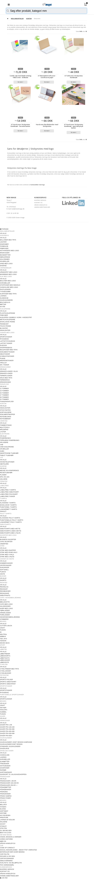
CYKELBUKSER (5, 673)
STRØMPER (4, 619)
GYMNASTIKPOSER (7, 356)
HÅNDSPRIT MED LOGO (8, 272)
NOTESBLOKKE (5, 416)
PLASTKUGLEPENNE (7, 313)
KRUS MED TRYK (6, 378)
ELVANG (3, 809)
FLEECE (3, 572)
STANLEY (3, 826)
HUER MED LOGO (6, 608)
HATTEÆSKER (5, 766)
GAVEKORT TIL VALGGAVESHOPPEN (13, 774)
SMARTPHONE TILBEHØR (9, 453)
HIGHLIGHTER (5, 330)
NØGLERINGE (5, 257)
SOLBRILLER (4, 261)
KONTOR (29, 18)
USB (1, 444)
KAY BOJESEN (5, 815)
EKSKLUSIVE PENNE (7, 322)
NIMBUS (3, 636)
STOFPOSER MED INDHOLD (10, 285)
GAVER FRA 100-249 (7, 727)
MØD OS (3, 841)
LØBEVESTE (4, 662)
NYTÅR (2, 307)
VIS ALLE (3, 233)
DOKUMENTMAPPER (7, 414)
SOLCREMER (4, 259)
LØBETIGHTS (4, 658)
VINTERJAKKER (5, 565)
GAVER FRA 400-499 (7, 731)
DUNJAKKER (4, 567)
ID (1, 632)
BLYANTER (4, 328)
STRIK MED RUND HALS (8, 552)
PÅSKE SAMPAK (6, 796)
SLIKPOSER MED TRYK (8, 294)
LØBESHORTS (5, 656)
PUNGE (2, 358)
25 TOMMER (4, 393)
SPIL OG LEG (4, 477)
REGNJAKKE (4, 593)
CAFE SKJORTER (6, 541)
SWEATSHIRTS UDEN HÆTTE (10, 531)
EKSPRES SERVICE (40, 200)
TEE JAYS (3, 639)
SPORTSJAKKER (6, 699)
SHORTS (3, 580)
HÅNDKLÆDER (5, 613)
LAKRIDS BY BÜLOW (7, 820)
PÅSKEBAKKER (5, 789)
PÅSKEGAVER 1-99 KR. (8, 781)
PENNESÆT (4, 324)
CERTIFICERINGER (7, 858)
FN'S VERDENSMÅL (7, 865)
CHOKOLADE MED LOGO (9, 287)
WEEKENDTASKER (7, 360)
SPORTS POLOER (6, 679)
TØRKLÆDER (5, 610)
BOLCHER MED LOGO (8, 281)
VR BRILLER (4, 449)
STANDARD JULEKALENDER (10, 746)
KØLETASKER (5, 354)
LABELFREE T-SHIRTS (8, 490)
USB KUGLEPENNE (7, 447)
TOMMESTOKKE (6, 425)
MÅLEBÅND (4, 429)
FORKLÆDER (5, 615)
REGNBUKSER (5, 591)
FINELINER (4, 315)
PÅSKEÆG (4, 792)
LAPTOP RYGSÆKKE (7, 341)
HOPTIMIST (4, 811)
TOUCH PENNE (5, 326)
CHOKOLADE (4, 755)
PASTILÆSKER (5, 289)
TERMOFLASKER (6, 375)
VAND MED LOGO (6, 263)
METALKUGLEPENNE (7, 319)
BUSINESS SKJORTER (8, 539)
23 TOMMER (4, 391)
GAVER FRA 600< (6, 735)
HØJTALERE (4, 464)
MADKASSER (4, 253)
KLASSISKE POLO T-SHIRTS (10, 518)
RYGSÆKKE (4, 339)
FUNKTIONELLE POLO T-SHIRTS (11, 520)
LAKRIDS (3, 296)
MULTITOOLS (4, 427)
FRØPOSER (4, 248)
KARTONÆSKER (6, 772)
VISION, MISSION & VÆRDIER (10, 837)
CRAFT (2, 628)
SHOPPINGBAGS (6, 347)
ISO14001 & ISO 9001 (7, 856)
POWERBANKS (5, 438)
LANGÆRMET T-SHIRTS (8, 509)
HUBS (2, 451)
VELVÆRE (3, 479)
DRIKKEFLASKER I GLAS (9, 371)
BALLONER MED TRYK (8, 240)
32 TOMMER (4, 399)
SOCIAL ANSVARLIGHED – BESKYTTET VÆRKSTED (18, 850)
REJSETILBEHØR (6, 472)
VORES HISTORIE (6, 839)
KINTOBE (3, 813)
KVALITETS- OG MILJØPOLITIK (11, 863)
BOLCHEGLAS (5, 302)
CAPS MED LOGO (6, 604)
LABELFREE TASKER (7, 496)
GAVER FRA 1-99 (6, 725)
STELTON (3, 828)
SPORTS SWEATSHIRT (8, 682)
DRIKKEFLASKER (6, 373)
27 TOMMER (4, 395)
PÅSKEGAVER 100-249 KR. (9, 783)
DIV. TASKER (4, 365)
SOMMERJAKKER (6, 563)
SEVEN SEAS (4, 643)
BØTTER (3, 304)
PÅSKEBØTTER (5, 787)
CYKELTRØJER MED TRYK (9, 669)
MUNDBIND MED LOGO (8, 274)
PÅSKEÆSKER (5, 794)
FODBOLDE (4, 246)
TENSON (3, 641)
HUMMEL (3, 712)
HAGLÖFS (3, 710)
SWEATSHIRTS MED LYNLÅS (10, 533)
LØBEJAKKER (5, 660)
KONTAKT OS (38, 202)
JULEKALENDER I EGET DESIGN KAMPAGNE (16, 742)
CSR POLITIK (4, 854)
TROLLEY (3, 363)
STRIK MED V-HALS (7, 554)
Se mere (20, 82)
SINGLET (3, 511)
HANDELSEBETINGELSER (42, 207)
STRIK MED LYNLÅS (7, 557)
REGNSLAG (4, 587)
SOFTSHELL (4, 570)
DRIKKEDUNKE (5, 382)
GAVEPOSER (4, 768)
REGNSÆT (4, 589)
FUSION (3, 630)
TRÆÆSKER (4, 763)
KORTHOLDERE (5, 412)
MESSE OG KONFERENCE (9, 470)
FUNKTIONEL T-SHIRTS (8, 507)
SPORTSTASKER (6, 337)
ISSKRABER (4, 244)
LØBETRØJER (5, 654)
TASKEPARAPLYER (7, 401)
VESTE (2, 574)
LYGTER (3, 432)
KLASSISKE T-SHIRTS (7, 503)
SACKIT (2, 824)
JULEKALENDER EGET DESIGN (11, 744)
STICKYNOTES (5, 410)
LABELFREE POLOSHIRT (9, 494)
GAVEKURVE (4, 748)
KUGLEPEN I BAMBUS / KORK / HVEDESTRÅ (16, 317)
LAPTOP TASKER (6, 343)
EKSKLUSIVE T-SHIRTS (8, 505)
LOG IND (4, 878)
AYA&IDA (3, 807)
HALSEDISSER (5, 606)
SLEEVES (3, 345)
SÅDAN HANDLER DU (40, 205)
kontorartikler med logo (38, 185)
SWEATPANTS (5, 595)
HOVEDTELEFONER (7, 462)
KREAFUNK (4, 817)
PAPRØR (3, 770)
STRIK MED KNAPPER (8, 550)
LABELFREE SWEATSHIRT (9, 492)
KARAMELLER (5, 283)
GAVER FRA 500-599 (7, 733)
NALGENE (3, 822)
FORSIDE (4, 229)
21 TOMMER (4, 388)
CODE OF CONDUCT (7, 848)
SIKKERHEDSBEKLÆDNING (10, 617)
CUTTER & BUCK (6, 626)
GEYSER (3, 707)
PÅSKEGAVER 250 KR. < (8, 785)
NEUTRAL (3, 634)
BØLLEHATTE (5, 602)
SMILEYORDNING (6, 861)
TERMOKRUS (5, 380)
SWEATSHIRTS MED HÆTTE (10, 529)
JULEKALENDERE (6, 300)
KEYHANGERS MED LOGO (9, 250)
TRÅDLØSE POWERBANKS (9, 440)
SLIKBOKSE (4, 298)
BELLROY (3, 804)
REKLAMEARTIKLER (17, 18)
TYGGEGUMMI (5, 291)
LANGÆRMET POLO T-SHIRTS (11, 522)
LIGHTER (3, 242)
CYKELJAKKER (5, 671)
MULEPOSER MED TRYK (9, 350)
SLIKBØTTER (4, 761)
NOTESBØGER (5, 419)
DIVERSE (3, 266)
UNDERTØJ (4, 544)
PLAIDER (3, 475)
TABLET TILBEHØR (6, 455)
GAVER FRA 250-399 (7, 729)
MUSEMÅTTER (5, 255)
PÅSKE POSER (5, 798)
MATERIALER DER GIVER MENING (12, 852)
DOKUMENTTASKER (7, 352)
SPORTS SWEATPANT (8, 684)
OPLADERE (4, 442)
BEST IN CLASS (5, 832)
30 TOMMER (4, 397)
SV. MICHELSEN (5, 830)
